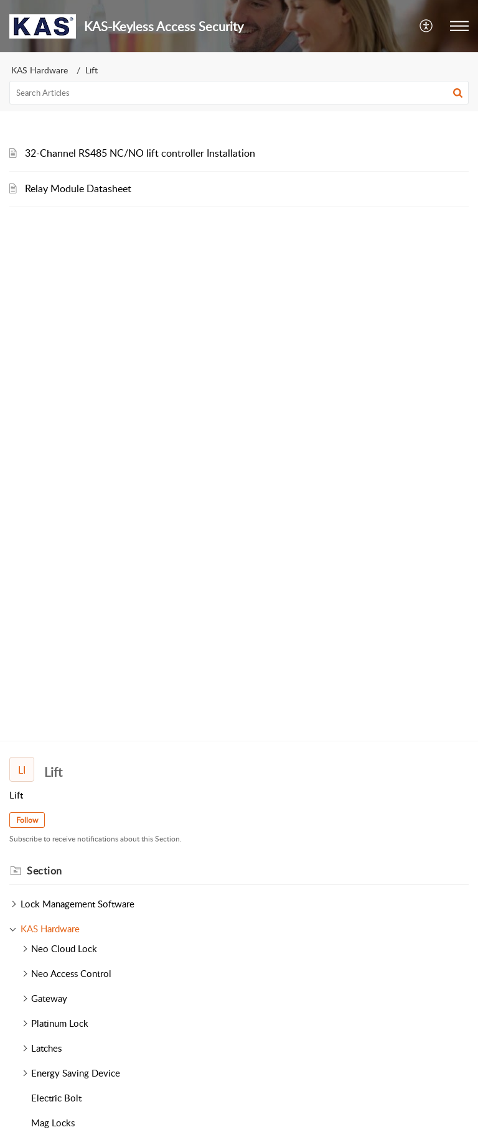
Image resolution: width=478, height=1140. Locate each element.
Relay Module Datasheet (78, 188)
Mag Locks (53, 1122)
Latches (46, 1048)
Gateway (49, 998)
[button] (427, 26)
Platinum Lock (59, 1023)
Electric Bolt (56, 1097)
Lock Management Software (77, 903)
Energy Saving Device (75, 1073)
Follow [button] (27, 820)
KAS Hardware (39, 70)
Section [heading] (44, 871)
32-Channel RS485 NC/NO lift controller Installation (140, 153)
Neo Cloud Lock (64, 948)
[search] (239, 92)
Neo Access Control (71, 973)
